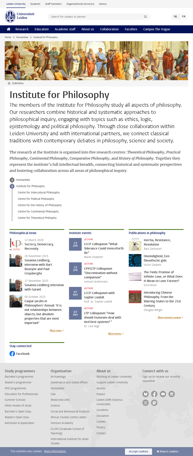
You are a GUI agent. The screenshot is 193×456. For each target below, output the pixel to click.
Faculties (131, 29)
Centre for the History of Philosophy (40, 205)
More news (56, 330)
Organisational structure (80, 4)
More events (114, 333)
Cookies (101, 422)
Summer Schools (15, 400)
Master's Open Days (17, 417)
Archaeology (58, 377)
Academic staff (65, 29)
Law (53, 394)
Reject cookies (169, 451)
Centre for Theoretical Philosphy (37, 218)
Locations (102, 410)
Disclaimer (102, 416)
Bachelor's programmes (19, 377)
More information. (55, 451)
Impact (100, 394)
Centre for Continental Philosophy (38, 211)
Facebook (19, 354)
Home (8, 37)
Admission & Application (19, 423)
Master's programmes (18, 382)
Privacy (100, 427)
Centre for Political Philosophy (36, 199)
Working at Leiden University (114, 377)
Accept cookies (138, 451)
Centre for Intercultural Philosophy (39, 192)
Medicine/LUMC (60, 400)
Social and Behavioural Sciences (70, 411)
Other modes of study (18, 405)
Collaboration (109, 29)
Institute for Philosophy (30, 186)
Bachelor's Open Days (18, 411)
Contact (101, 433)
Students (35, 4)
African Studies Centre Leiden (68, 417)
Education (42, 29)
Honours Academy (62, 423)
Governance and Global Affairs (69, 382)
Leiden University (16, 4)
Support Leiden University (112, 382)
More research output (169, 317)
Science (55, 405)
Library (103, 4)
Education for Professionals (21, 394)
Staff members (53, 4)
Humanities (22, 37)
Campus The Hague (156, 29)
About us (87, 29)
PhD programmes (15, 388)
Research (21, 29)
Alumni (100, 388)
